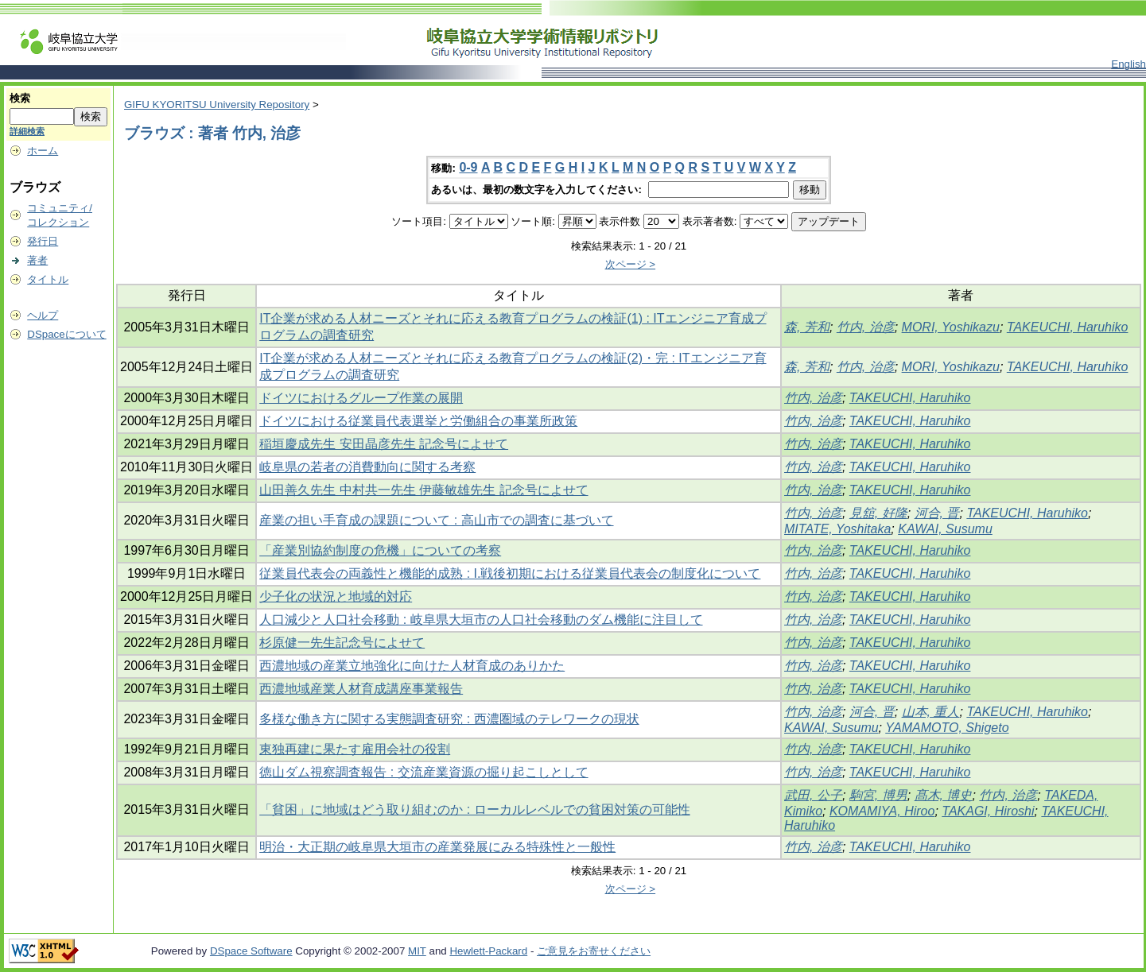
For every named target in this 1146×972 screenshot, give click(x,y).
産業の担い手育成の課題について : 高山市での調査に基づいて (436, 520)
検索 (20, 98)
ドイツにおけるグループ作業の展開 (361, 398)
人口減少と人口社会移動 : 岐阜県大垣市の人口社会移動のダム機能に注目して (480, 619)
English (1128, 64)
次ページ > (630, 264)
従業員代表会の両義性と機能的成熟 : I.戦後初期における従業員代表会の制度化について (509, 573)
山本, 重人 (931, 711)
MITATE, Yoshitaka (837, 529)
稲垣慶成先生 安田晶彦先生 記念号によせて (383, 444)
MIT (417, 951)
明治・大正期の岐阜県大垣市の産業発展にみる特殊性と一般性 (437, 847)
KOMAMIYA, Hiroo (881, 811)
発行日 (42, 241)
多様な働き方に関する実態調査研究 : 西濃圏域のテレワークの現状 (449, 719)
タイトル (47, 279)
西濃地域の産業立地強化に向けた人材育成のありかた (412, 665)
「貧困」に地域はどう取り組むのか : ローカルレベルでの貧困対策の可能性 (474, 809)
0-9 (468, 167)
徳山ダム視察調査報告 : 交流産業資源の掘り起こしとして (423, 772)
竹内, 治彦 (866, 327)
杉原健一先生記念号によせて (342, 642)
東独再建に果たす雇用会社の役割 (354, 749)
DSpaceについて (66, 334)
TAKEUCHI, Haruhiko (1068, 327)
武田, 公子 (813, 795)
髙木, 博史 (944, 795)
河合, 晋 (937, 513)
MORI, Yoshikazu (951, 327)
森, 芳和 (806, 327)
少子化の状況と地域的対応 (335, 596)
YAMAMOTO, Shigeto (946, 727)
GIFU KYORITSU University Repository (216, 104)
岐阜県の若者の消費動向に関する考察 (367, 467)
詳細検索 (27, 131)
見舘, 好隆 (878, 513)
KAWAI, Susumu (945, 529)
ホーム (42, 151)
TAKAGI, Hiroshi (988, 811)
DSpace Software (251, 951)
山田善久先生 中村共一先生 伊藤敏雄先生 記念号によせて (423, 490)
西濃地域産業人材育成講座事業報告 (361, 688)
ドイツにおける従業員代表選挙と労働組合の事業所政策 (418, 421)
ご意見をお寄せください (594, 951)
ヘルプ (42, 315)
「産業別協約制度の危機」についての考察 (380, 550)
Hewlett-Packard (488, 951)
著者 (37, 260)
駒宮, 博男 (878, 795)
